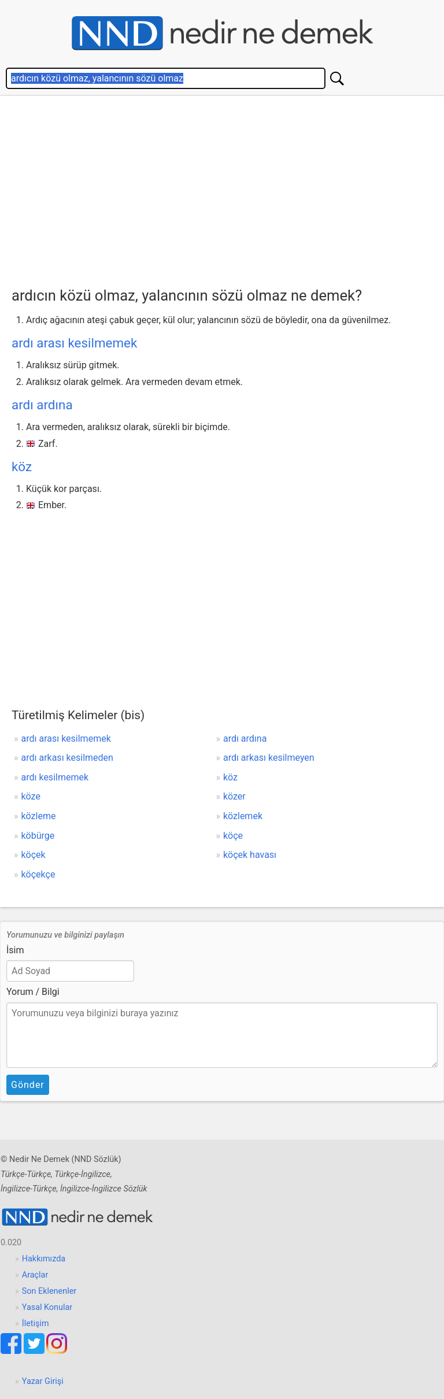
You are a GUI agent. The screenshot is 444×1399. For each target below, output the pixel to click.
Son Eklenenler (49, 1291)
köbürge (38, 835)
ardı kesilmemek (55, 777)
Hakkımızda (43, 1259)
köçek (33, 854)
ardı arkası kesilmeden (67, 757)
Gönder (28, 1084)
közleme (38, 815)
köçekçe (38, 874)
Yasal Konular (47, 1307)
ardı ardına (42, 404)
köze (30, 796)
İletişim (35, 1323)
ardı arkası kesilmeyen (268, 757)
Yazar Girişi (43, 1381)
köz (22, 466)
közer (234, 796)
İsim (15, 950)
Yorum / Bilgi (33, 991)
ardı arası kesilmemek (74, 342)
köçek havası (249, 854)
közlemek (242, 815)
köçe (233, 835)
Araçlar (35, 1275)
